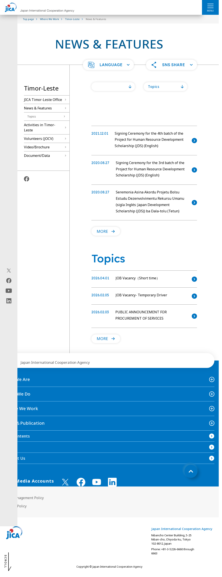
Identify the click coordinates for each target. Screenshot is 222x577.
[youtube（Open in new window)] (9, 290)
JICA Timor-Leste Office (43, 99)
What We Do (17, 394)
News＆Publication (24, 423)
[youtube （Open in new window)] (96, 482)
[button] (108, 65)
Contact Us (14, 458)
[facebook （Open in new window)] (81, 482)
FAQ (8, 447)
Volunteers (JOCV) (38, 138)
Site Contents (17, 436)
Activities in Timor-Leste (39, 127)
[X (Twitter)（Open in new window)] (9, 270)
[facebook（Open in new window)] (9, 280)
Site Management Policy (24, 497)
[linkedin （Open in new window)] (112, 482)
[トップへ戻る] (190, 471)
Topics (31, 116)
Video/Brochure (37, 147)
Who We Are (17, 379)
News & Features (38, 108)
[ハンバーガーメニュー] (210, 6)
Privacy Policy (15, 506)
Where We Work (21, 408)
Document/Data (37, 155)
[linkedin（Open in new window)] (9, 301)
